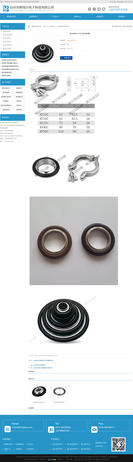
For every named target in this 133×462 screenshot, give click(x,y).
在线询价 (66, 58)
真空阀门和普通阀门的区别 (10, 63)
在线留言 (99, 16)
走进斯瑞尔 (33, 16)
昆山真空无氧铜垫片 (40, 365)
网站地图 (120, 2)
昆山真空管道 (7, 48)
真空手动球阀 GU (6, 105)
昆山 (107, 459)
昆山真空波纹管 (7, 35)
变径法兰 (19, 105)
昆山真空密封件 (7, 45)
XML (130, 2)
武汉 (100, 459)
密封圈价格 (41, 360)
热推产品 (60, 459)
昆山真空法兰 (7, 38)
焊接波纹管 (19, 92)
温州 (89, 459)
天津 (93, 459)
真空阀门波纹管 (6, 97)
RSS (126, 2)
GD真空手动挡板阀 (85, 457)
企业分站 (113, 2)
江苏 (75, 459)
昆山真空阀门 (7, 31)
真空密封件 (19, 97)
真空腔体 (19, 110)
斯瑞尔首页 (11, 16)
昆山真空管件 (7, 41)
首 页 (44, 26)
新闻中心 (77, 16)
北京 (82, 459)
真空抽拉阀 (6, 92)
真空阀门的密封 (6, 75)
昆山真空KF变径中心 (39, 402)
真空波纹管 (6, 110)
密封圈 (36, 360)
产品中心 (55, 16)
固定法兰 (19, 88)
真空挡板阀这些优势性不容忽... (11, 69)
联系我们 (121, 16)
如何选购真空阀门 (7, 72)
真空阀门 (6, 101)
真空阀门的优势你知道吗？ (10, 60)
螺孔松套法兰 (6, 88)
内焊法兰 (19, 101)
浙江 (86, 459)
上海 (79, 459)
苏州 (103, 459)
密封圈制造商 (49, 360)
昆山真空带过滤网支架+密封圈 (43, 368)
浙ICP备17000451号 (31, 459)
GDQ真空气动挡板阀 (99, 457)
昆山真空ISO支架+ (59, 402)
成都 (96, 459)
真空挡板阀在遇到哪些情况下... (11, 66)
